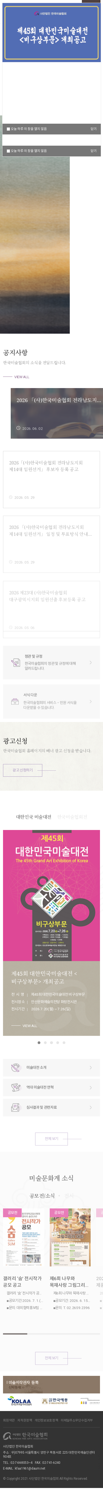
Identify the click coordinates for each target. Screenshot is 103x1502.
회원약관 (9, 1420)
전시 (69, 1212)
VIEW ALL (21, 377)
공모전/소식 (42, 1212)
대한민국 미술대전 (33, 834)
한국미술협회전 (72, 834)
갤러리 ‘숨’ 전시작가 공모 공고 (22, 1299)
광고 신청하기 (23, 770)
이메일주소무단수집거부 (77, 1420)
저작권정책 (24, 1420)
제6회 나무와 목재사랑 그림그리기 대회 (70, 1299)
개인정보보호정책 (46, 1420)
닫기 (93, 151)
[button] (80, 318)
